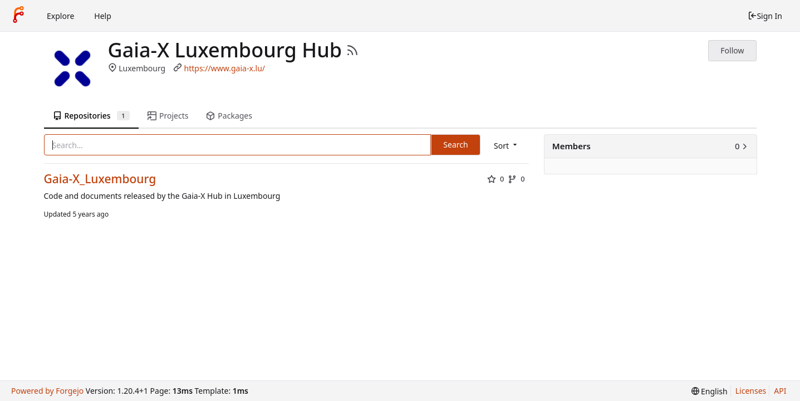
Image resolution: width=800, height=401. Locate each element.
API (780, 390)
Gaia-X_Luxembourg (100, 179)
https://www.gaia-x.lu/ (225, 68)
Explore (60, 16)
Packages (229, 115)
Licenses (751, 390)
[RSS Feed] (352, 50)
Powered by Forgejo (47, 390)
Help (102, 16)
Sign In (765, 16)
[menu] (506, 145)
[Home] (18, 15)
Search (455, 144)
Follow (732, 50)
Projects (168, 115)
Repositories (91, 115)
